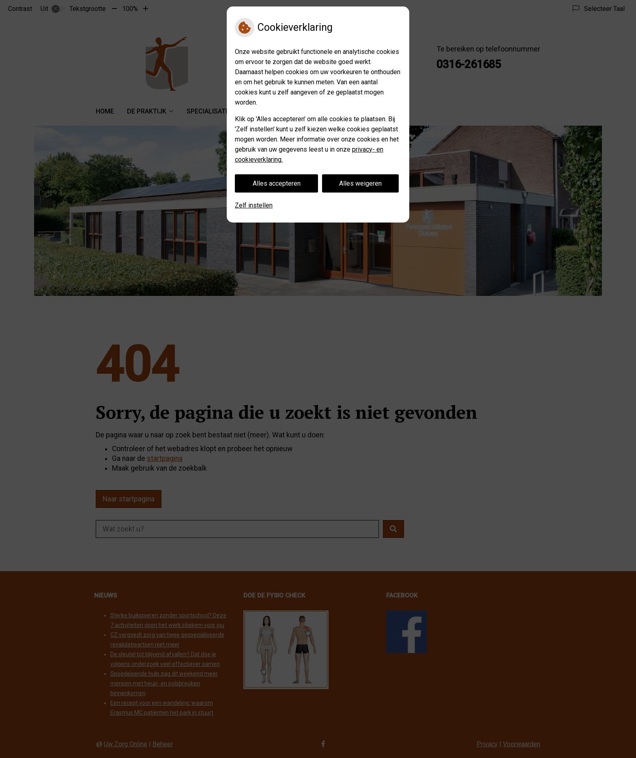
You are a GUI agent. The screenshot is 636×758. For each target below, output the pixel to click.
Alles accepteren (277, 183)
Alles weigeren (360, 183)
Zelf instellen (254, 205)
